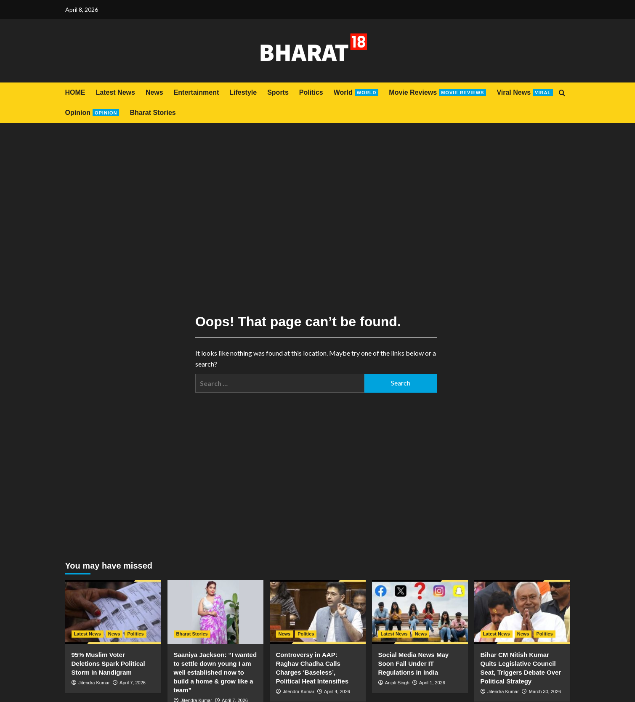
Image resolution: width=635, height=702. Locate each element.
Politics (311, 92)
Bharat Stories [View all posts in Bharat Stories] (192, 633)
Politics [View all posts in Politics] (135, 633)
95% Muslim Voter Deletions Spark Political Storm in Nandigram (108, 663)
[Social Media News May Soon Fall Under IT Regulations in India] (420, 612)
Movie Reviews (437, 92)
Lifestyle (243, 92)
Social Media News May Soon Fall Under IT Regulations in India (413, 663)
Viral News (525, 92)
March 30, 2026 (545, 691)
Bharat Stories (152, 112)
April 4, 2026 (337, 691)
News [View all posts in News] (114, 633)
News (154, 92)
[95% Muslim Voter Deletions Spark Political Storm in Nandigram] (113, 612)
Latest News (115, 92)
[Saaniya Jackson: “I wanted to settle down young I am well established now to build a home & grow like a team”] (215, 612)
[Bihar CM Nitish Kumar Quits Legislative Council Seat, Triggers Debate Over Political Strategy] (522, 612)
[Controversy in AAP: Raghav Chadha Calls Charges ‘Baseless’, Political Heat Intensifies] (318, 612)
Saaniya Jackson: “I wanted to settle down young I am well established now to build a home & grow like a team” (215, 672)
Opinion (92, 112)
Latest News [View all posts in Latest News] (87, 633)
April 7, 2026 (133, 682)
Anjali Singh (397, 682)
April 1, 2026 (432, 682)
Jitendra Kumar (94, 682)
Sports (278, 92)
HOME (75, 92)
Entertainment (196, 92)
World (356, 92)
